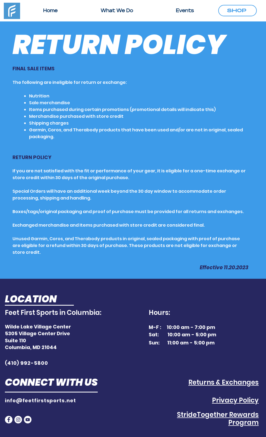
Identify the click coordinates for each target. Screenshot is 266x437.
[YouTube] (27, 419)
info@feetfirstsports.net (40, 400)
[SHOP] (237, 10)
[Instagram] (18, 419)
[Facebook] (8, 419)
